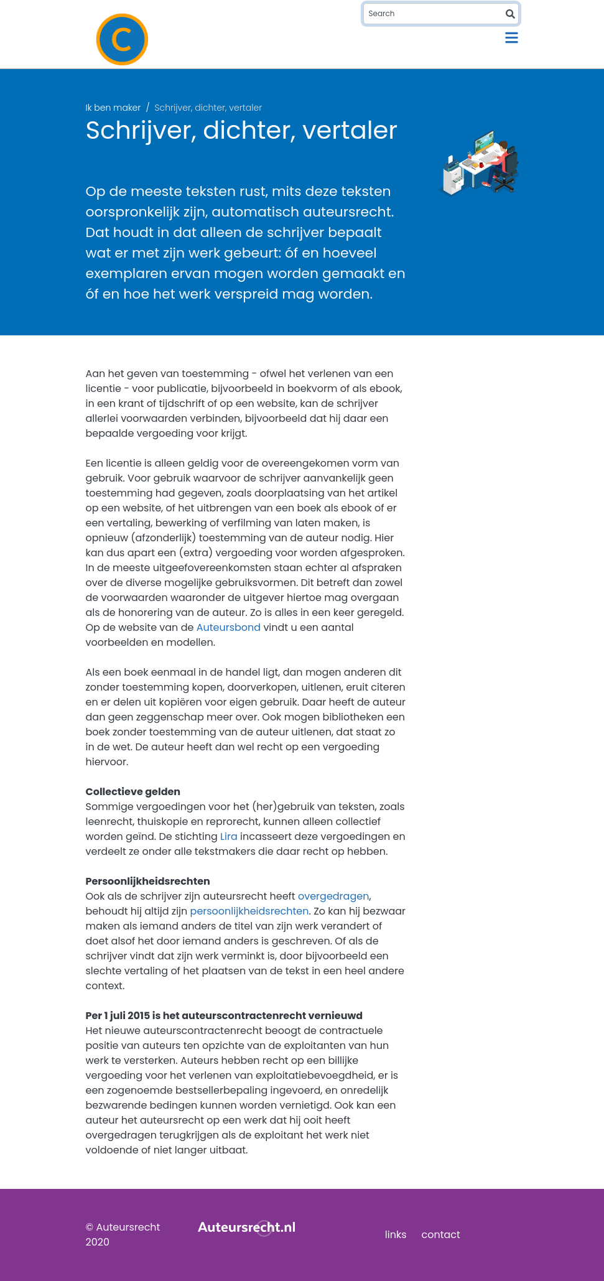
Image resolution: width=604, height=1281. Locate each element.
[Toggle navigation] (511, 37)
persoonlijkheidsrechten (249, 911)
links (396, 1234)
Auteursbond (229, 627)
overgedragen (333, 896)
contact (441, 1234)
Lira (229, 836)
